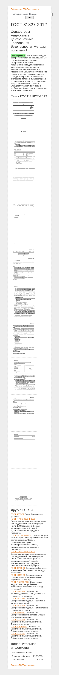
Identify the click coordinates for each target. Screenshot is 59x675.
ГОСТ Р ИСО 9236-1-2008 (23, 519)
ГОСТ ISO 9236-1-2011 (21, 535)
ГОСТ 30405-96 (18, 568)
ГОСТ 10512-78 (18, 619)
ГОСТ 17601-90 (18, 598)
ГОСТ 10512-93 (18, 633)
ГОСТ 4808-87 (17, 514)
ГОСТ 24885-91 (18, 612)
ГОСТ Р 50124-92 (19, 626)
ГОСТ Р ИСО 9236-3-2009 (23, 551)
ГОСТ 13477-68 (18, 605)
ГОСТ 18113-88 (18, 591)
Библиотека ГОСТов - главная (25, 9)
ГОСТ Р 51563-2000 (20, 582)
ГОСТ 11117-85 (18, 575)
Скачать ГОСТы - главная (23, 665)
